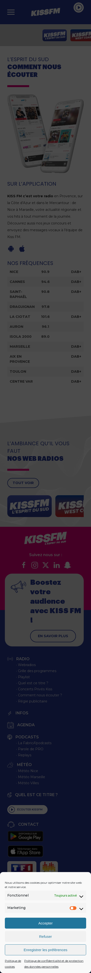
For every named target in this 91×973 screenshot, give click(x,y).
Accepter (45, 923)
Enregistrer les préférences (45, 950)
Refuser (45, 936)
